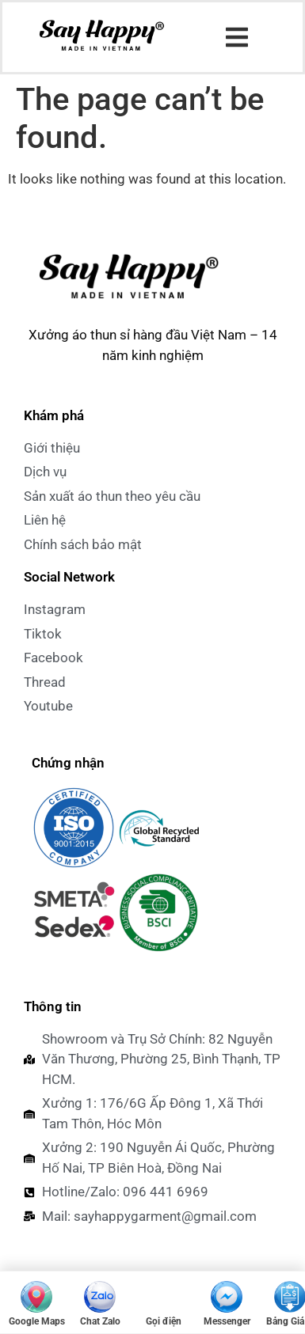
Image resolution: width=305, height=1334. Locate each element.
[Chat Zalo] (100, 1302)
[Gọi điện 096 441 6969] (163, 1302)
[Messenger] (226, 1302)
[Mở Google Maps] (36, 1302)
